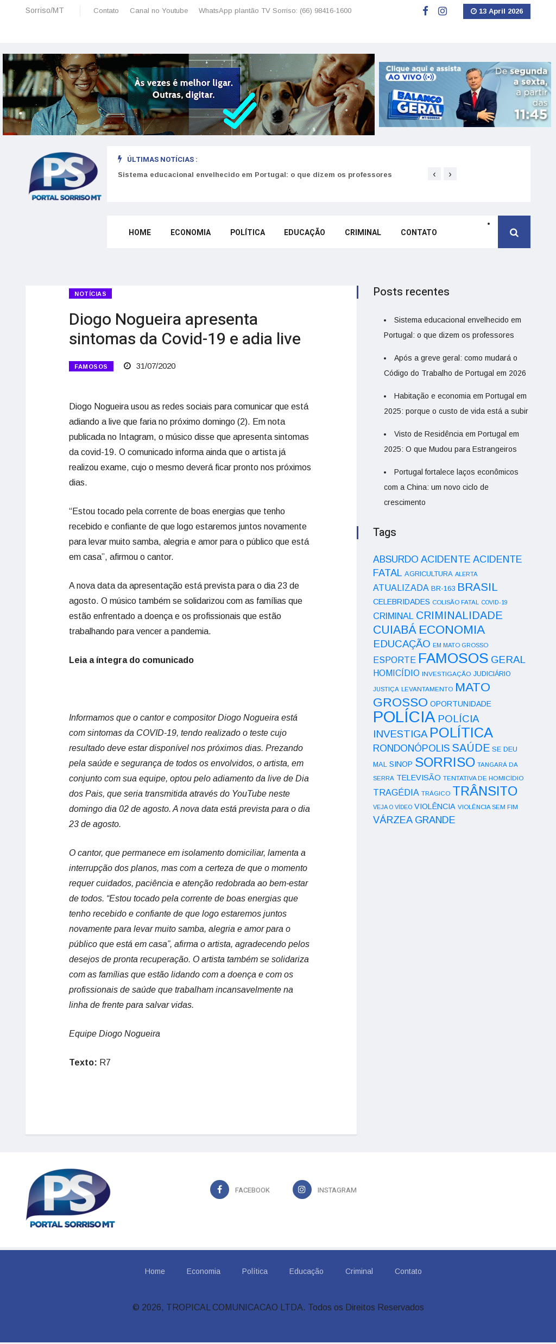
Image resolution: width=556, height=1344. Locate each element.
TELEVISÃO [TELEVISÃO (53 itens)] (418, 777)
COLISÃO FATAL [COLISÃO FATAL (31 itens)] (455, 602)
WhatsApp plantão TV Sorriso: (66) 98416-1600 (275, 11)
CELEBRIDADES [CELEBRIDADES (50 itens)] (401, 601)
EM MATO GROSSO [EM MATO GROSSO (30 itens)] (460, 645)
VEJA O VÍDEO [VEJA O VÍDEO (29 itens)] (392, 807)
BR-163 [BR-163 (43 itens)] (443, 588)
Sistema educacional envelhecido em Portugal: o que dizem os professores (255, 175)
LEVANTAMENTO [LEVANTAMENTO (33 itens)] (427, 688)
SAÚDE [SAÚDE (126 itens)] (471, 748)
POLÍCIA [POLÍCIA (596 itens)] (404, 716)
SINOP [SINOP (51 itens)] (401, 764)
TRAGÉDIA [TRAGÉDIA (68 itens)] (396, 792)
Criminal (352, 235)
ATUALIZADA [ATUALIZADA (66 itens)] (401, 587)
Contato (106, 11)
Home (138, 235)
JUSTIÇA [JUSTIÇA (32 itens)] (386, 689)
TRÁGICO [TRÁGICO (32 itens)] (435, 793)
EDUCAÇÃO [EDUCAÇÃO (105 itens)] (402, 643)
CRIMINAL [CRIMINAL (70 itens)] (393, 616)
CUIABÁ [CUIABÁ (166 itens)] (394, 629)
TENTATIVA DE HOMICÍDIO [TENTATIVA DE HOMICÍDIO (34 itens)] (483, 777)
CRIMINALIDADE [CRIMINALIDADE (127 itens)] (459, 615)
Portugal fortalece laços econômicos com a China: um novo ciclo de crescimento (451, 487)
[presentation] (434, 173)
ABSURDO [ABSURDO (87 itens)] (396, 559)
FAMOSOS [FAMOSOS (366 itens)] (453, 658)
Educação (296, 235)
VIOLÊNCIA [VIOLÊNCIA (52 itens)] (435, 806)
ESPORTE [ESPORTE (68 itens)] (394, 660)
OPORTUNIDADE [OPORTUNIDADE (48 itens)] (460, 703)
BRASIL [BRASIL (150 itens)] (477, 586)
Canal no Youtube (159, 11)
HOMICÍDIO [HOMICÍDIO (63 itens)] (396, 673)
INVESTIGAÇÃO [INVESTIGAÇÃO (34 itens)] (446, 673)
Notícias (90, 294)
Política (241, 235)
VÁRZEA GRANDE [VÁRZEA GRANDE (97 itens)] (414, 820)
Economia (186, 235)
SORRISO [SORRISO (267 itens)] (445, 762)
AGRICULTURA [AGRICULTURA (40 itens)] (429, 574)
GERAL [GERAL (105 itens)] (508, 659)
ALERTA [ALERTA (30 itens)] (466, 574)
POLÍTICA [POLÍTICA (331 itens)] (461, 732)
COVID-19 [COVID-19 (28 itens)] (494, 602)
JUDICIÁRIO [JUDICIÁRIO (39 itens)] (492, 674)
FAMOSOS (91, 367)
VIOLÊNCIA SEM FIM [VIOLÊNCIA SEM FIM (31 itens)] (488, 807)
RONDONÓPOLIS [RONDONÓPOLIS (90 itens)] (411, 748)
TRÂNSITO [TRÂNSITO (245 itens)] (484, 791)
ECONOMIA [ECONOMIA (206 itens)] (452, 629)
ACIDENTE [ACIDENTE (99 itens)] (446, 559)
